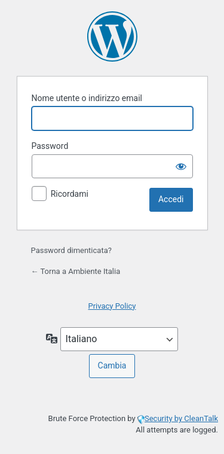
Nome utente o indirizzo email (87, 98)
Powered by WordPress (112, 36)
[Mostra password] (181, 166)
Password (50, 146)
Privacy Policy (112, 305)
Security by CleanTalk (181, 418)
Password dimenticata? (71, 250)
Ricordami (69, 194)
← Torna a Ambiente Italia (76, 271)
